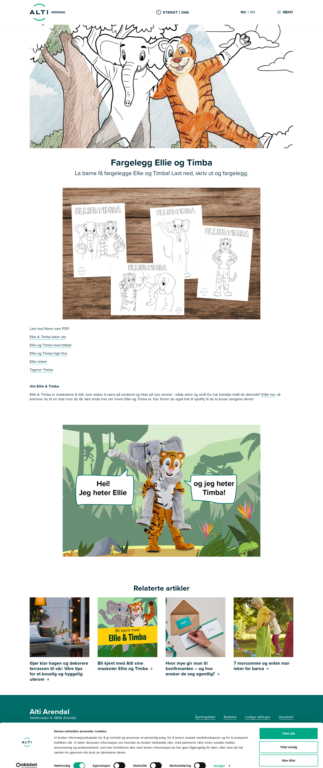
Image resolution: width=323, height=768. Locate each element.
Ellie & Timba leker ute (48, 337)
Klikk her (268, 394)
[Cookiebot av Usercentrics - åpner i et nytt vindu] (27, 760)
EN (252, 12)
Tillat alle (288, 727)
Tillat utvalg (288, 741)
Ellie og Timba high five (48, 353)
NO (243, 12)
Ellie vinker (38, 361)
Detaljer (219, 760)
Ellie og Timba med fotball (50, 345)
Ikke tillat (288, 754)
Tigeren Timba (41, 369)
